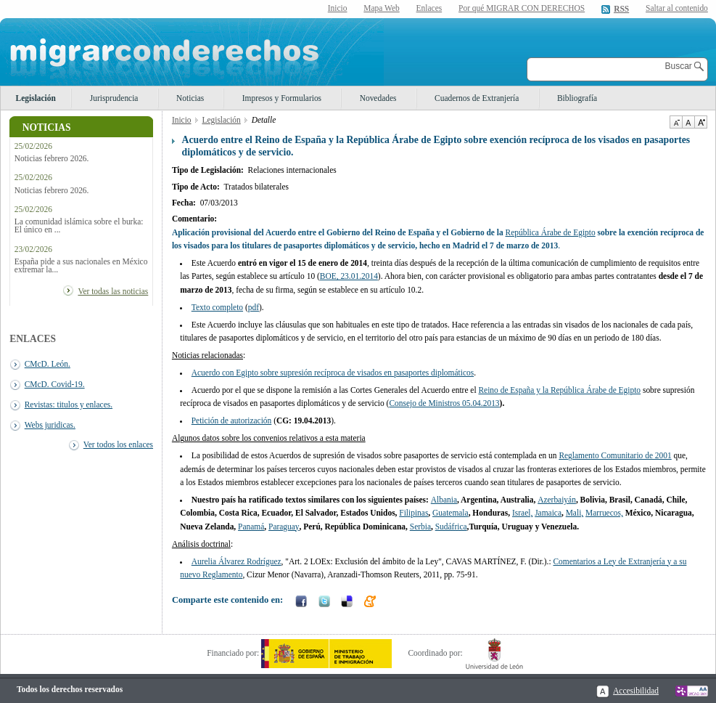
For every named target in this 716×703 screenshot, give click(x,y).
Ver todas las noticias (113, 291)
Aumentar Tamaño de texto (700, 122)
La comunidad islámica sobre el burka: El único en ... (79, 226)
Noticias (190, 98)
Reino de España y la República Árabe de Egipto (559, 390)
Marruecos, (604, 512)
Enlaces (429, 8)
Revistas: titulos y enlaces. (68, 404)
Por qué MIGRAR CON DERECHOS (521, 8)
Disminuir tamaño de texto (676, 122)
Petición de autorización (232, 420)
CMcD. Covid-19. (55, 384)
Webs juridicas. (50, 424)
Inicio (337, 8)
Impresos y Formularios (281, 98)
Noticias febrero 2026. (52, 159)
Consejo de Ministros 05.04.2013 (444, 403)
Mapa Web (381, 8)
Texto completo (217, 307)
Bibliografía (577, 98)
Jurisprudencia (114, 98)
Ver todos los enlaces (118, 444)
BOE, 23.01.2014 (349, 276)
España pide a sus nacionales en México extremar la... (81, 266)
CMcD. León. (47, 363)
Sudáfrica (451, 526)
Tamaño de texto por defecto (688, 122)
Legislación (36, 98)
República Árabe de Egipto (551, 232)
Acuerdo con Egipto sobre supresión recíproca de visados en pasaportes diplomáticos (333, 372)
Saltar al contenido (677, 8)
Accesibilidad (636, 690)
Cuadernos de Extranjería (477, 98)
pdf (253, 307)
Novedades (378, 98)
